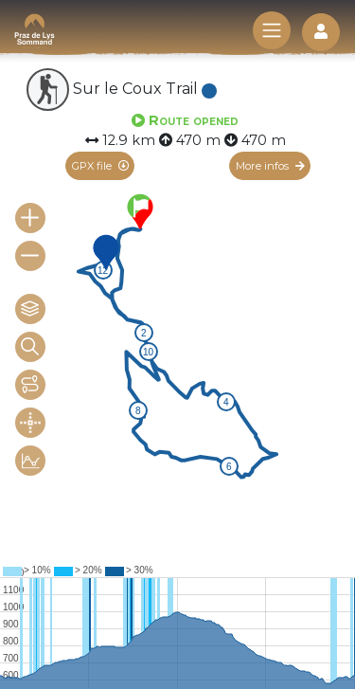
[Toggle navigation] (272, 30)
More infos (270, 165)
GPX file (100, 165)
